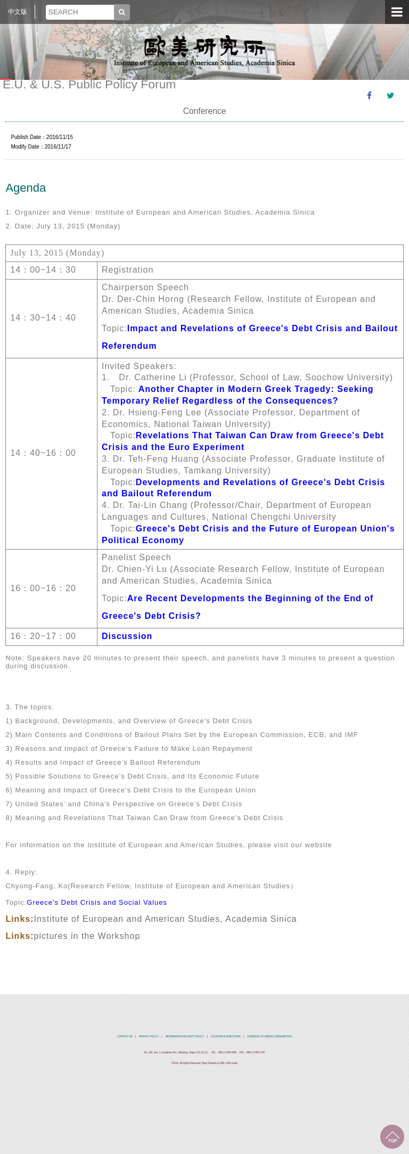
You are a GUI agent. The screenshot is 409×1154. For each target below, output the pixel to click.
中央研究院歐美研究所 (204, 50)
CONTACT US (125, 1036)
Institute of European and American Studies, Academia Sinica (165, 918)
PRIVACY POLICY (149, 1036)
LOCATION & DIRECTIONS (226, 1036)
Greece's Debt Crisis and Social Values (97, 902)
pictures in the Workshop (87, 935)
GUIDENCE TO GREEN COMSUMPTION (269, 1036)
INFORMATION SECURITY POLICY (185, 1036)
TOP (392, 1137)
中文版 (17, 11)
